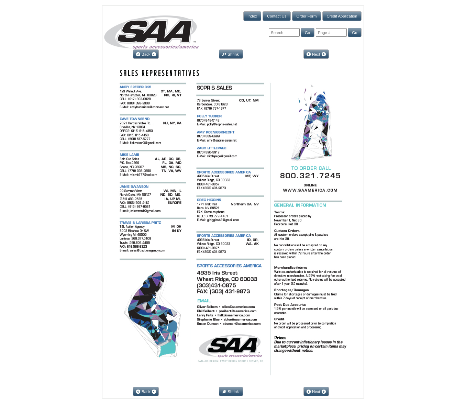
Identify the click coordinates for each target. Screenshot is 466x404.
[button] (252, 16)
